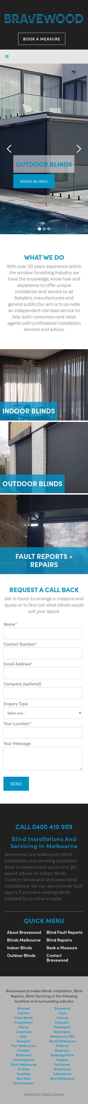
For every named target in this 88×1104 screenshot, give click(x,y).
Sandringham (23, 1059)
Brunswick (62, 1008)
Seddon (62, 1059)
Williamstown (23, 1083)
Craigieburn (23, 1022)
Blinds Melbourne (24, 940)
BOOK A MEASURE (41, 39)
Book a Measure (61, 947)
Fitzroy (23, 1027)
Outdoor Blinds (21, 955)
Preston (23, 1050)
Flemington (62, 1027)
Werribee (23, 1078)
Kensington (62, 1031)
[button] (7, 57)
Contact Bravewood (57, 957)
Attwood (23, 1008)
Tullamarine (62, 1073)
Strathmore (62, 1069)
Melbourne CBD (62, 1036)
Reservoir (62, 1050)
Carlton (23, 1013)
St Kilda (23, 1069)
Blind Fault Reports (64, 932)
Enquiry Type (16, 703)
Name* (10, 624)
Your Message (17, 743)
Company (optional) (22, 683)
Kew (23, 1036)
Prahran (62, 1045)
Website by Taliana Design (44, 1094)
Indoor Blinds (19, 947)
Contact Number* (20, 644)
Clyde (62, 1013)
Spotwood (62, 1064)
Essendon (62, 1022)
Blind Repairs (59, 940)
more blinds (34, 181)
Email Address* (18, 664)
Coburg (62, 1017)
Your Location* (17, 723)
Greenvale (23, 1031)
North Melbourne (62, 1041)
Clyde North (23, 1017)
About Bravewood (24, 932)
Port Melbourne (23, 1045)
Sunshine (23, 1073)
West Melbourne (62, 1078)
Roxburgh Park (62, 1055)
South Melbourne (24, 1064)
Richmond (23, 1055)
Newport (23, 1041)
